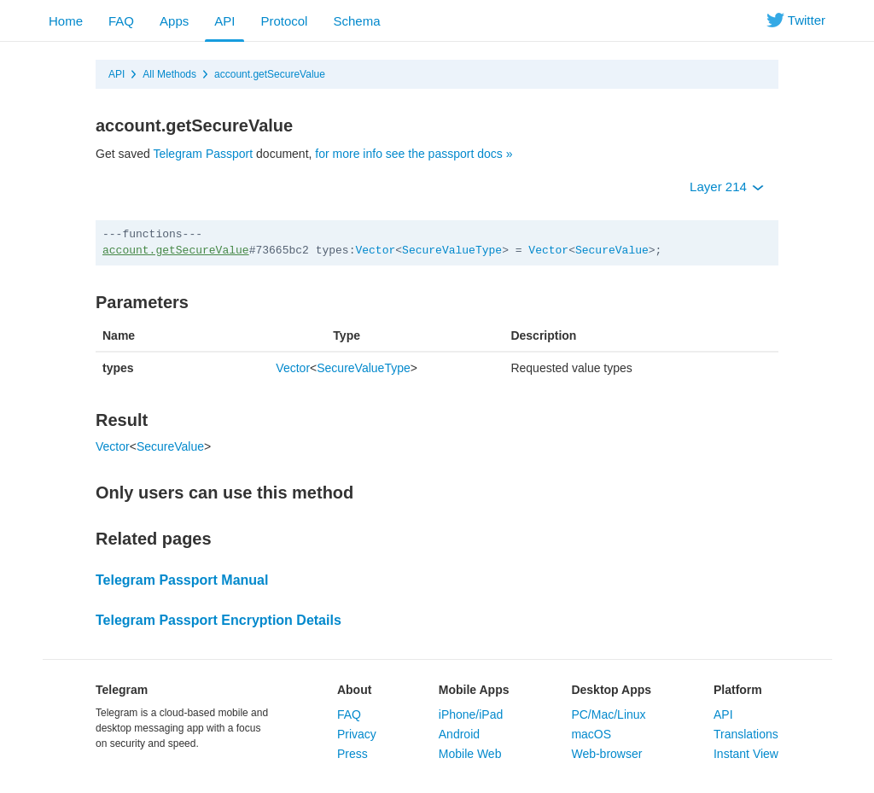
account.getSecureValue (269, 74)
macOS (591, 734)
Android (459, 734)
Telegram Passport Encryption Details (218, 620)
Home (66, 21)
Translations (746, 734)
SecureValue (612, 250)
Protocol (283, 21)
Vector (375, 250)
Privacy (356, 734)
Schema (356, 21)
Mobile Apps (474, 690)
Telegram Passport (203, 153)
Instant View (746, 754)
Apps (174, 21)
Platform (738, 690)
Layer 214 (727, 186)
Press (352, 754)
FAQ (121, 21)
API (224, 21)
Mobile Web (470, 754)
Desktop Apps (611, 690)
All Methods (169, 74)
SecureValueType (452, 250)
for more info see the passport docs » (413, 153)
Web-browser (606, 754)
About (354, 690)
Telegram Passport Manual (182, 580)
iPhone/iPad (471, 714)
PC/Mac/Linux (608, 714)
